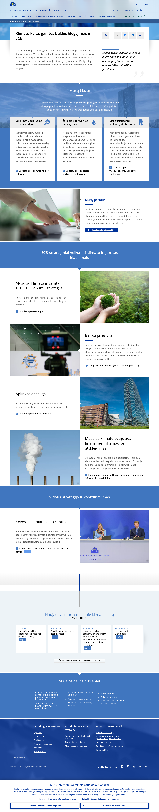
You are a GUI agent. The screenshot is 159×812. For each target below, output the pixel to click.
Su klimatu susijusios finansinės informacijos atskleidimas (46, 705)
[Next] (146, 639)
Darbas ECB (142, 10)
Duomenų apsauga (104, 732)
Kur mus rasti (40, 751)
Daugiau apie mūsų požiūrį (103, 230)
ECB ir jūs (129, 10)
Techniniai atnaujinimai (75, 742)
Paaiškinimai (40, 740)
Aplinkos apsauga (109, 697)
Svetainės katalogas (18, 757)
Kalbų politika (102, 750)
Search (137, 5)
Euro (81, 16)
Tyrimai (91, 16)
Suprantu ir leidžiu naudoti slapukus (44, 805)
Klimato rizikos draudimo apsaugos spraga (112, 701)
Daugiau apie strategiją (31, 311)
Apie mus (117, 10)
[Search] (125, 4)
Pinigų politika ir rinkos (21, 16)
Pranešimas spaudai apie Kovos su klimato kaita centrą (42, 550)
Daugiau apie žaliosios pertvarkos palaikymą (76, 172)
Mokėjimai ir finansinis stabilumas (49, 16)
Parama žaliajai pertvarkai (79, 699)
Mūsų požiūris (107, 693)
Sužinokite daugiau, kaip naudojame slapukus (100, 798)
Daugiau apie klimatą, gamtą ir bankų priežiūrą (114, 365)
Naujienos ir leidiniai (106, 16)
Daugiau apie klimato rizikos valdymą (32, 172)
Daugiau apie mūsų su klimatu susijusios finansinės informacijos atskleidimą (114, 476)
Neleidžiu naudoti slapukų (114, 805)
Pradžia (13, 21)
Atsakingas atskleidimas (76, 746)
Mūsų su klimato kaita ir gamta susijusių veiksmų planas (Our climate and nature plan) (46, 696)
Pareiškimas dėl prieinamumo (110, 746)
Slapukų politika (103, 742)
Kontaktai (38, 747)
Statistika (71, 16)
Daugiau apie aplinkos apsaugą (35, 413)
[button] (141, 5)
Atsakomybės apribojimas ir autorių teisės (78, 737)
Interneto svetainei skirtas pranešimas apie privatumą (108, 737)
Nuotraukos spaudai (43, 744)
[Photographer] (78, 239)
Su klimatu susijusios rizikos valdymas (81, 693)
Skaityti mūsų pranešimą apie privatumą (59, 798)
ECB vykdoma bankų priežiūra (133, 16)
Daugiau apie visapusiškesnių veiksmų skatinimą (122, 170)
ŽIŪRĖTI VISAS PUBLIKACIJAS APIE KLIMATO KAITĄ (79, 660)
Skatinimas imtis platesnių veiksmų (80, 703)
